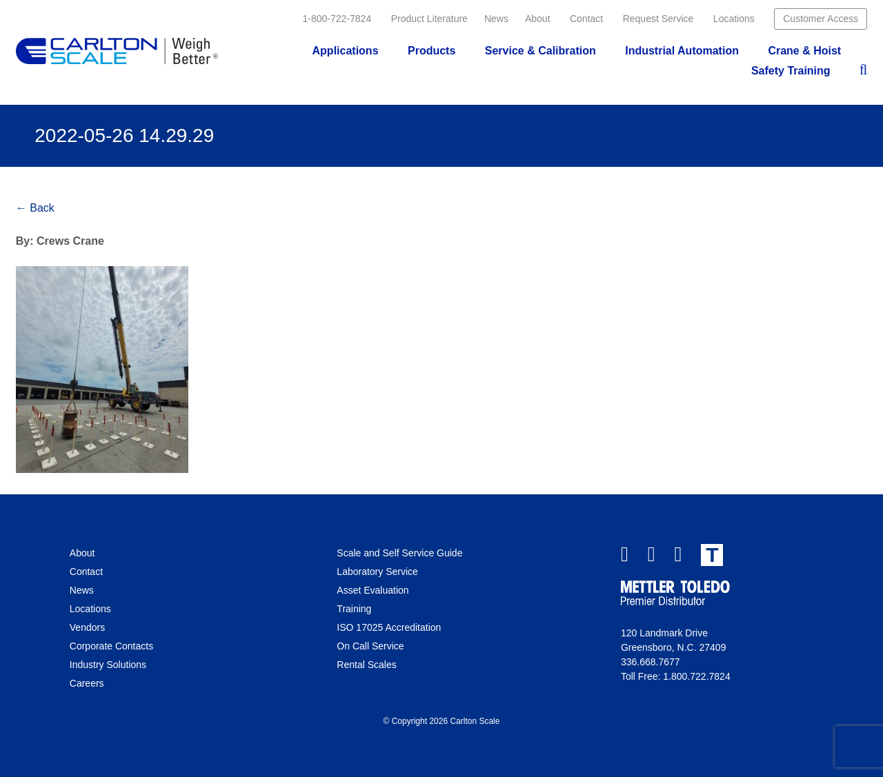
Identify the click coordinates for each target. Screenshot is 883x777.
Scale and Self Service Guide (399, 552)
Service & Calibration (540, 51)
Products (431, 51)
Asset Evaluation (372, 590)
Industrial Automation (682, 51)
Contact (586, 18)
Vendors (87, 627)
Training (354, 608)
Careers (87, 683)
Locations (734, 18)
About (537, 18)
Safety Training (791, 71)
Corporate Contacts (111, 646)
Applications (345, 51)
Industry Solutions (108, 664)
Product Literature (429, 18)
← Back (35, 208)
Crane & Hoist (804, 51)
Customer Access (820, 18)
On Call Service (370, 646)
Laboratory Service (377, 571)
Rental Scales (366, 664)
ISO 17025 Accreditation (389, 627)
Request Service (658, 18)
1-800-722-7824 (337, 18)
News (496, 18)
